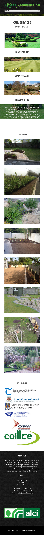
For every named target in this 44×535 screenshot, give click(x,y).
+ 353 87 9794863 (26, 491)
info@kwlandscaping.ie (25, 493)
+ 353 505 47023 (25, 489)
